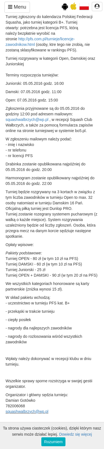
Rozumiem (53, 442)
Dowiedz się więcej (75, 434)
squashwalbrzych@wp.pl (27, 119)
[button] (84, 6)
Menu (17, 7)
